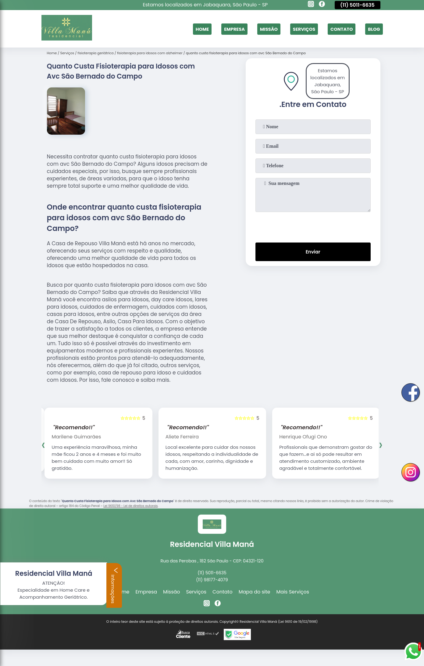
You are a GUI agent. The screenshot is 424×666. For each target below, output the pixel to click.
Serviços (299, 28)
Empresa (225, 28)
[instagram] (311, 5)
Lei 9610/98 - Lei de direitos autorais (130, 506)
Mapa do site (254, 591)
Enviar (312, 252)
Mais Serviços (292, 591)
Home (190, 28)
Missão (261, 28)
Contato (339, 28)
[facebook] (322, 5)
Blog (373, 28)
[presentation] (313, 226)
